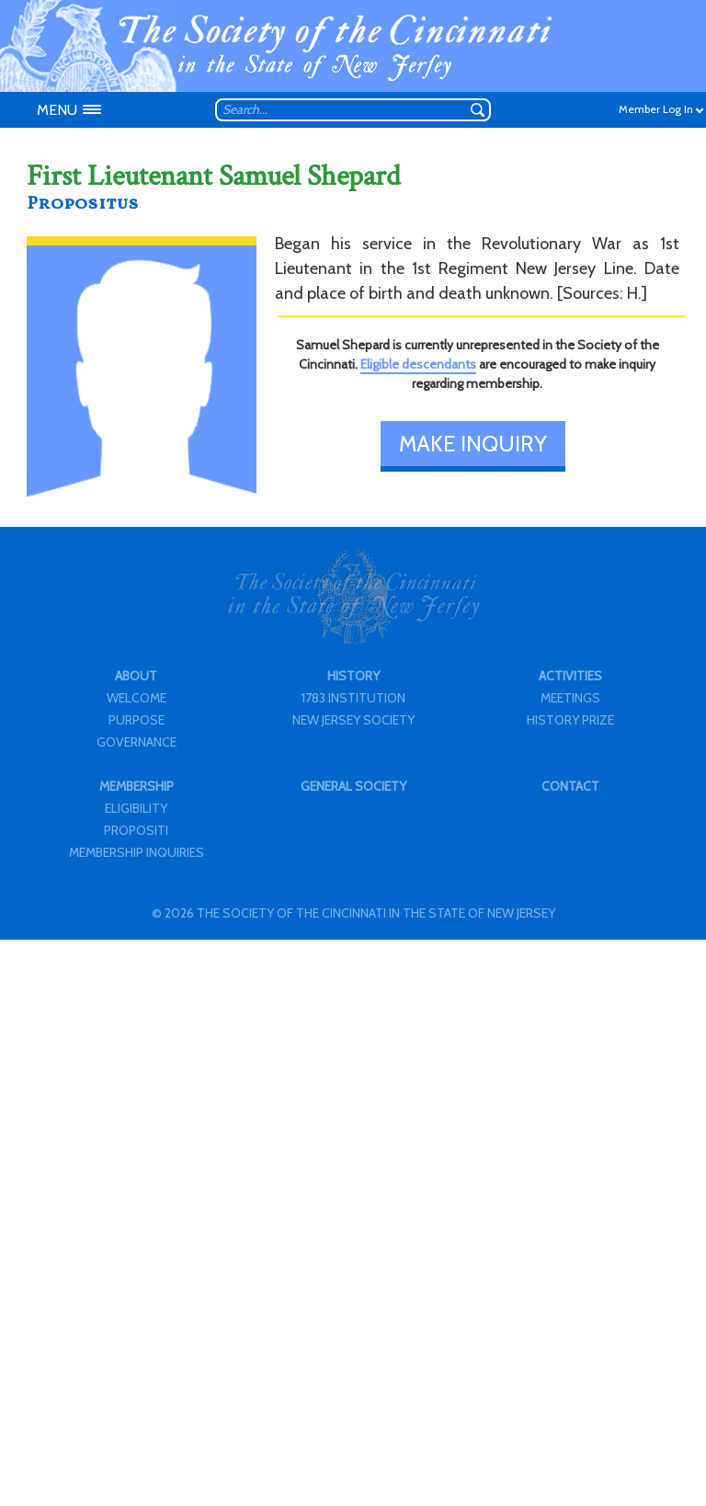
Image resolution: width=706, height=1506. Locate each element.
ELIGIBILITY (136, 808)
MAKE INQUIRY (473, 443)
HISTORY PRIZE (570, 720)
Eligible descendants (418, 364)
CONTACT (570, 786)
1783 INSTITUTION (353, 698)
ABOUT (136, 675)
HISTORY (353, 675)
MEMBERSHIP (136, 786)
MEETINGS (570, 698)
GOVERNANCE (136, 742)
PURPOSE (136, 720)
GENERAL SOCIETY (353, 786)
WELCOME (136, 698)
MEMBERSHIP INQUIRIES (136, 852)
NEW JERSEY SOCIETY (353, 720)
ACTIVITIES (570, 675)
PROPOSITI (136, 830)
